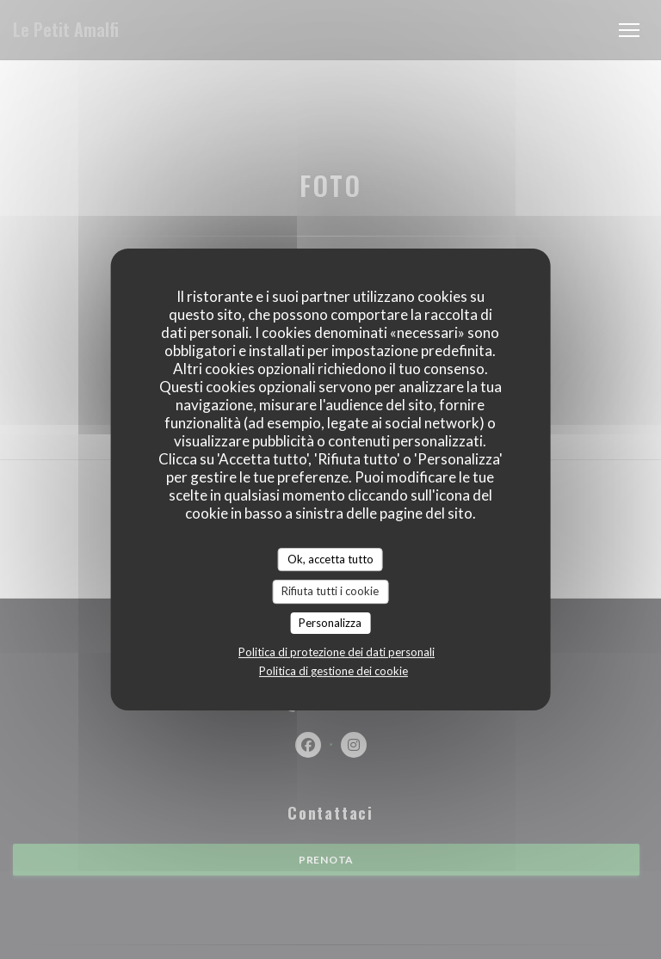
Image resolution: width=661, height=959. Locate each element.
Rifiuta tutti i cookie (330, 591)
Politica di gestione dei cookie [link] (333, 671)
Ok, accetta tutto (330, 559)
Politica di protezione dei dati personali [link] (336, 652)
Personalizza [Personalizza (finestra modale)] (330, 623)
